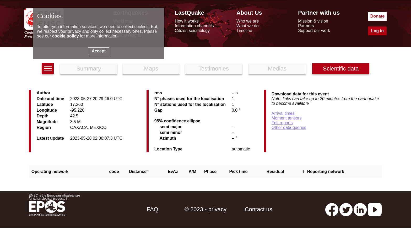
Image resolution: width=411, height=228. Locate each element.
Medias (277, 68)
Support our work (314, 30)
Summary (88, 68)
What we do (247, 26)
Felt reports (282, 123)
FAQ (152, 209)
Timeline (244, 30)
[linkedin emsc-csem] (360, 209)
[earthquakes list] (48, 68)
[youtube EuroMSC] (375, 209)
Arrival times (283, 113)
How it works (187, 21)
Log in (377, 31)
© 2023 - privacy (206, 209)
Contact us (258, 209)
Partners (306, 26)
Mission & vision (313, 21)
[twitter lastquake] (346, 209)
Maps (151, 68)
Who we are (247, 21)
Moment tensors (287, 118)
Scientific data (341, 68)
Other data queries (289, 127)
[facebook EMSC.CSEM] (331, 209)
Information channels (194, 26)
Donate (377, 16)
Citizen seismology (192, 30)
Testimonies (213, 68)
